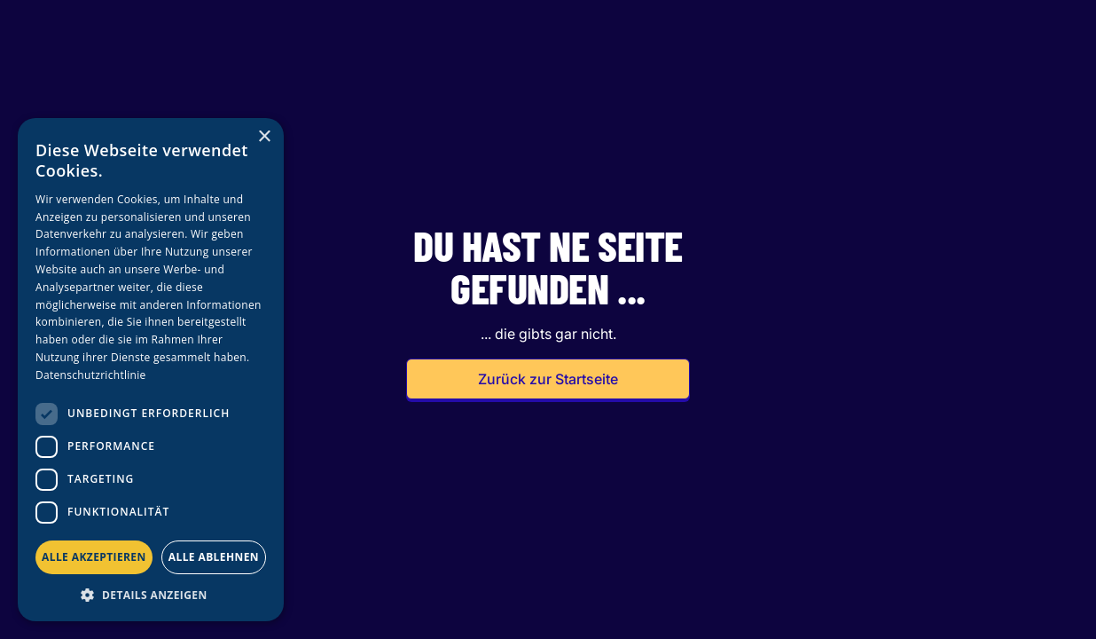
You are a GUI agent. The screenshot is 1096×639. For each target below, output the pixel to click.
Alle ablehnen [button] (213, 556)
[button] (150, 595)
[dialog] (151, 369)
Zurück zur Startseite (548, 379)
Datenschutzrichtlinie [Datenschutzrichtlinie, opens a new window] (90, 375)
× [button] (263, 137)
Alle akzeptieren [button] (94, 556)
